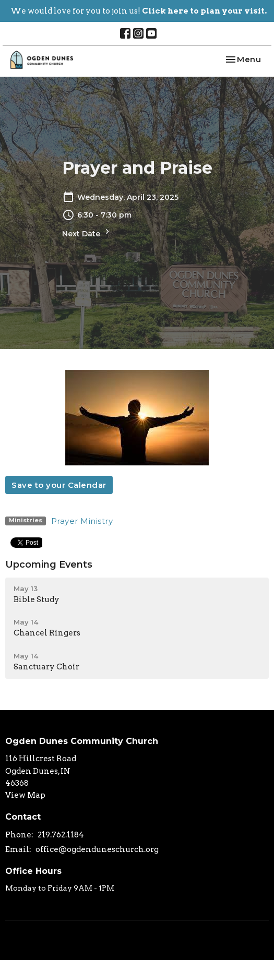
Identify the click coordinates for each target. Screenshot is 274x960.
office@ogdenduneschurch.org (97, 849)
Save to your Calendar (58, 485)
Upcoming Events (48, 564)
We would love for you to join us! (138, 11)
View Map (25, 795)
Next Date (87, 232)
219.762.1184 (61, 834)
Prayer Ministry (82, 521)
